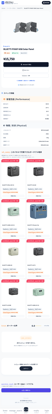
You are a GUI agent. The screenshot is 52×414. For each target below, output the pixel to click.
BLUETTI (19, 8)
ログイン (26, 368)
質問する (26, 390)
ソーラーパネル (11, 8)
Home (3, 8)
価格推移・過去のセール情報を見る (26, 80)
